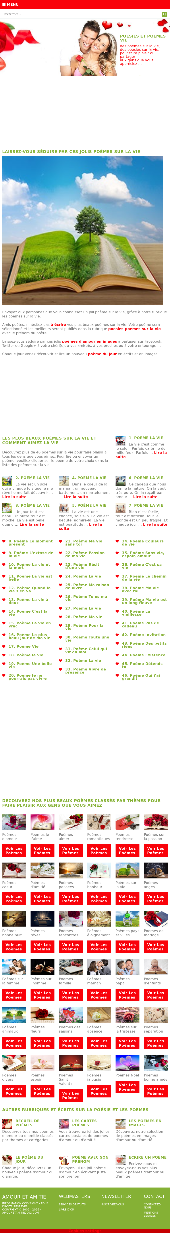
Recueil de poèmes (27, 1123)
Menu (10, 4)
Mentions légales (151, 1214)
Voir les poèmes (14, 850)
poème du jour (102, 354)
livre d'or (66, 1209)
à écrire (58, 325)
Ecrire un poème (148, 1157)
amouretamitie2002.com (20, 1212)
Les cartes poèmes (84, 1123)
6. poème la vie (146, 478)
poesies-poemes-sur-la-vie (134, 329)
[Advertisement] (85, 111)
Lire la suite (14, 497)
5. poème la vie (89, 505)
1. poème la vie (146, 438)
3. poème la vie (32, 505)
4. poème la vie (89, 478)
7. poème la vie (146, 505)
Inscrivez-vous (112, 1204)
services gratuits (72, 1204)
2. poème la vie (32, 478)
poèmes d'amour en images (89, 341)
